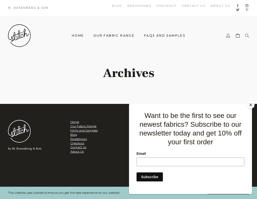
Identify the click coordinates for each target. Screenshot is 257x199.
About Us (220, 6)
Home (78, 35)
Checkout (167, 6)
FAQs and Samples (164, 35)
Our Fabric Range (114, 35)
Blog (117, 6)
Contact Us (194, 6)
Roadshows (139, 6)
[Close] (250, 105)
